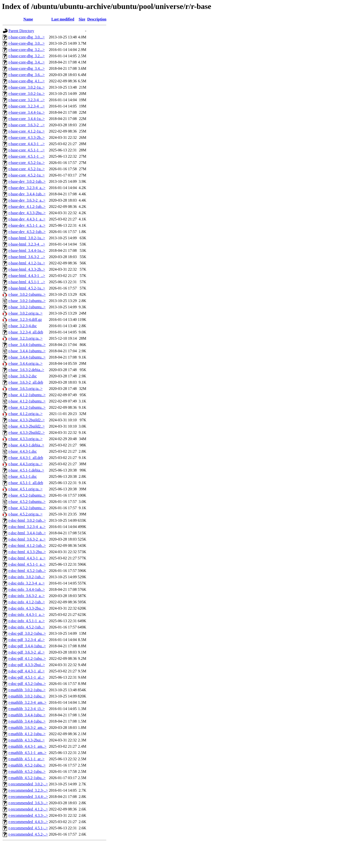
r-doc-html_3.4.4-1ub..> (27, 533)
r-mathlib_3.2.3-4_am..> (27, 702)
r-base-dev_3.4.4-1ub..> (27, 194)
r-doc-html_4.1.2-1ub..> (27, 545)
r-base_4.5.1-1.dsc (22, 476)
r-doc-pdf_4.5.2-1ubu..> (27, 684)
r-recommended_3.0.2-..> (28, 784)
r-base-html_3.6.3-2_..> (26, 257)
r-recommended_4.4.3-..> (28, 822)
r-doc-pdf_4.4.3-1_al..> (26, 671)
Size (82, 19)
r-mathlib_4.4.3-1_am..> (27, 746)
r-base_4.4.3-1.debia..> (26, 445)
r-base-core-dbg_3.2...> (26, 50)
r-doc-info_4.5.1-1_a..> (26, 621)
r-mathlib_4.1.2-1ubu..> (27, 734)
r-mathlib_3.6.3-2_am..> (27, 727)
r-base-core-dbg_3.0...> (26, 37)
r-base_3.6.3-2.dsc (22, 376)
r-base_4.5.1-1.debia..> (26, 470)
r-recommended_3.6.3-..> (28, 803)
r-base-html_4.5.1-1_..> (26, 282)
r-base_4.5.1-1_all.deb (25, 483)
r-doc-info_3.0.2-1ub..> (26, 577)
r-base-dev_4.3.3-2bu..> (27, 213)
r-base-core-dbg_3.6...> (26, 75)
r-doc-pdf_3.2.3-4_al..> (26, 640)
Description (96, 19)
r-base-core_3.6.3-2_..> (26, 125)
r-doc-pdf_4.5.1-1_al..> (26, 677)
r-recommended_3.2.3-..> (28, 790)
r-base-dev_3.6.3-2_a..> (26, 200)
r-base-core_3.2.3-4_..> (26, 100)
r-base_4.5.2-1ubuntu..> (27, 495)
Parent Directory (21, 31)
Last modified (62, 19)
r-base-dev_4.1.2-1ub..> (27, 206)
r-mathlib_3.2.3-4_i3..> (26, 709)
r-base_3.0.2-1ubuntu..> (27, 294)
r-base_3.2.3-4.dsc (22, 326)
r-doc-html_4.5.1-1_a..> (27, 564)
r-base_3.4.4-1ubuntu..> (27, 345)
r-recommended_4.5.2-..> (28, 834)
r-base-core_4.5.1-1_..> (26, 150)
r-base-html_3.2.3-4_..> (26, 244)
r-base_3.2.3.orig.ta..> (25, 338)
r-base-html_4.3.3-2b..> (26, 269)
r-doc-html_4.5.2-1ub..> (27, 571)
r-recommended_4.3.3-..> (28, 815)
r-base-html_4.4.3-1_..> (26, 276)
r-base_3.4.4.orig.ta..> (25, 363)
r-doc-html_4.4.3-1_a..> (27, 558)
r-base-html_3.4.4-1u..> (26, 250)
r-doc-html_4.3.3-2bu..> (27, 552)
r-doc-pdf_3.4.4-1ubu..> (27, 646)
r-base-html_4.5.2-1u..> (26, 288)
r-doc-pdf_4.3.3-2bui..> (26, 665)
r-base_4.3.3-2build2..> (26, 420)
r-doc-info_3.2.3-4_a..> (26, 583)
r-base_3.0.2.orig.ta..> (25, 313)
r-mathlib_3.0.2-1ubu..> (27, 690)
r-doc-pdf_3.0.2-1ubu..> (27, 633)
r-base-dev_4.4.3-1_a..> (26, 219)
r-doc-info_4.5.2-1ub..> (26, 627)
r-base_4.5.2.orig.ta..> (25, 514)
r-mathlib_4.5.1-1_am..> (27, 753)
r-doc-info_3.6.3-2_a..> (26, 596)
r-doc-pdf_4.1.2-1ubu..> (27, 658)
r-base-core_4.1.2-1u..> (26, 131)
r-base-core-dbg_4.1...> (26, 81)
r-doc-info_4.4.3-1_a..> (26, 615)
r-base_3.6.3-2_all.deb (25, 382)
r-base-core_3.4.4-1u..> (26, 112)
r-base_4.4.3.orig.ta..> (25, 464)
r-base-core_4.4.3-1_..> (26, 144)
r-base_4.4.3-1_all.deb (25, 458)
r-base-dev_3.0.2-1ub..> (27, 181)
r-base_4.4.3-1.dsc (22, 451)
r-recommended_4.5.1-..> (28, 828)
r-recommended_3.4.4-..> (28, 797)
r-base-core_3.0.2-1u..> (26, 87)
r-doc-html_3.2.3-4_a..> (27, 527)
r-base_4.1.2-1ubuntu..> (27, 395)
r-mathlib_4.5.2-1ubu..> (27, 765)
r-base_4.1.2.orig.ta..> (25, 414)
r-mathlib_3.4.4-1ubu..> (27, 715)
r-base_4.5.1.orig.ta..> (25, 489)
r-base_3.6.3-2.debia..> (26, 370)
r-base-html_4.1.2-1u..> (26, 263)
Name (28, 19)
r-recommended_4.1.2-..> (28, 809)
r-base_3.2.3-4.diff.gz (25, 319)
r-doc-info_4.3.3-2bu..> (26, 608)
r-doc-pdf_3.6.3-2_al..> (26, 652)
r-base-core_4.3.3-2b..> (26, 137)
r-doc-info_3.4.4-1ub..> (26, 589)
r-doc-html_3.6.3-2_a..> (27, 539)
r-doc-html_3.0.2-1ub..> (27, 520)
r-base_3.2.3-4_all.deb (25, 332)
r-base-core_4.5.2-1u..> (26, 163)
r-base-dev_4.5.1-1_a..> (26, 225)
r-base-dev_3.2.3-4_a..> (26, 188)
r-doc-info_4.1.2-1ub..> (26, 602)
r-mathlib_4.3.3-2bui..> (26, 740)
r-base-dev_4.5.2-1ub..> (27, 232)
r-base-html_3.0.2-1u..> (26, 238)
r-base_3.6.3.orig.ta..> (25, 389)
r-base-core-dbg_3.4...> (26, 62)
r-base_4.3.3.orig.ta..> (25, 439)
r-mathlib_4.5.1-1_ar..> (26, 759)
